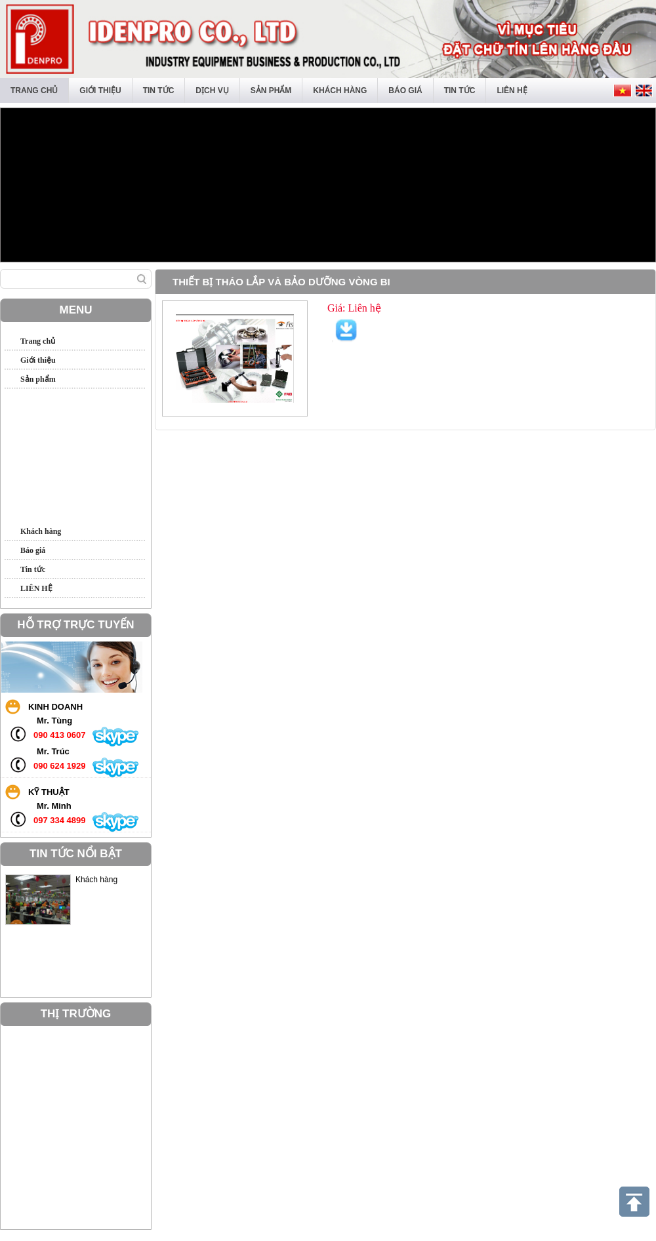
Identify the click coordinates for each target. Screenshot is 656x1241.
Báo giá (405, 90)
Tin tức (158, 90)
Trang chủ (34, 90)
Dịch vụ (211, 90)
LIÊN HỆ (512, 90)
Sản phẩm (271, 90)
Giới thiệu (100, 90)
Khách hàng (340, 90)
